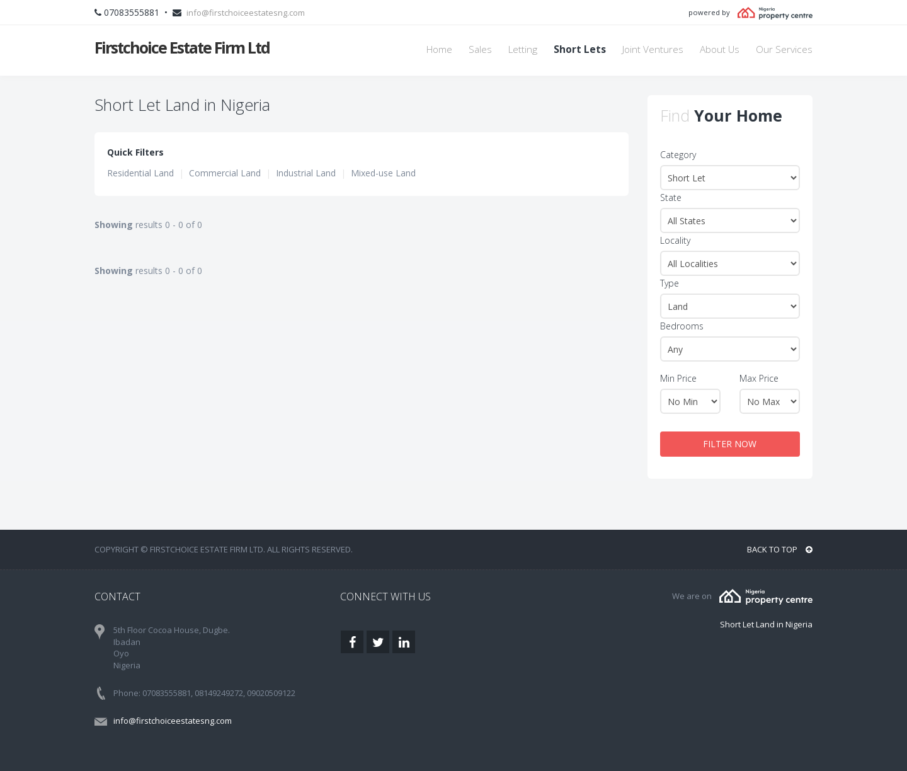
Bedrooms (682, 326)
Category (678, 155)
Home (439, 49)
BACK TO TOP (780, 549)
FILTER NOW (729, 444)
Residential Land (140, 173)
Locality (675, 240)
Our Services (784, 49)
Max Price (759, 378)
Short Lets (580, 49)
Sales (480, 49)
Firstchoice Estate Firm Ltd (182, 47)
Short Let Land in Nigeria (766, 624)
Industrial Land (306, 173)
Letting (522, 49)
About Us (719, 49)
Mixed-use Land (383, 173)
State (671, 197)
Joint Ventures (652, 49)
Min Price (678, 378)
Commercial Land (225, 173)
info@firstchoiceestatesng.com (245, 12)
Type (669, 283)
